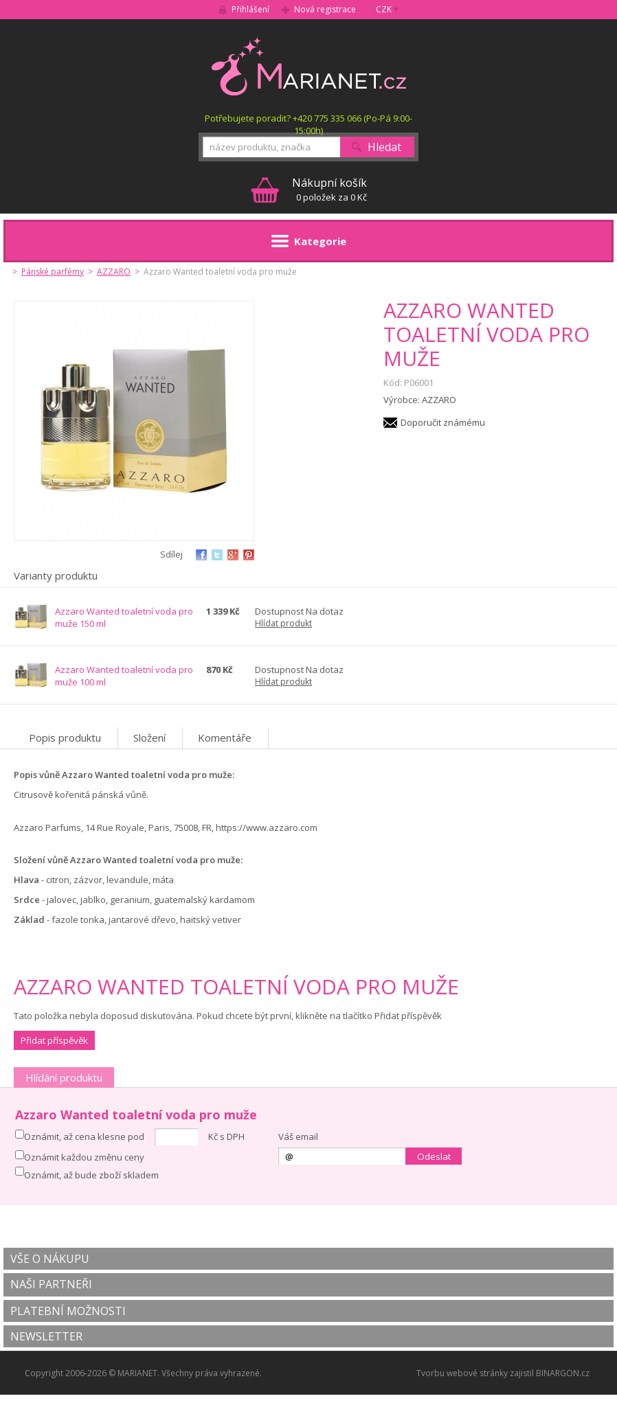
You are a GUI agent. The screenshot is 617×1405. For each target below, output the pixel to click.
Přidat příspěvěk (54, 1040)
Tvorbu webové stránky (462, 1373)
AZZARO (114, 271)
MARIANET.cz (309, 65)
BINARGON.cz (563, 1373)
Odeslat (434, 1156)
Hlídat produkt (283, 623)
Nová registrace (325, 9)
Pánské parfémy (52, 271)
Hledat (384, 147)
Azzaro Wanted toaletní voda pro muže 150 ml (124, 617)
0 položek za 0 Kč (329, 189)
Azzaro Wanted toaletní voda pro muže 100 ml (124, 675)
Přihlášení (250, 9)
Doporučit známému (443, 422)
